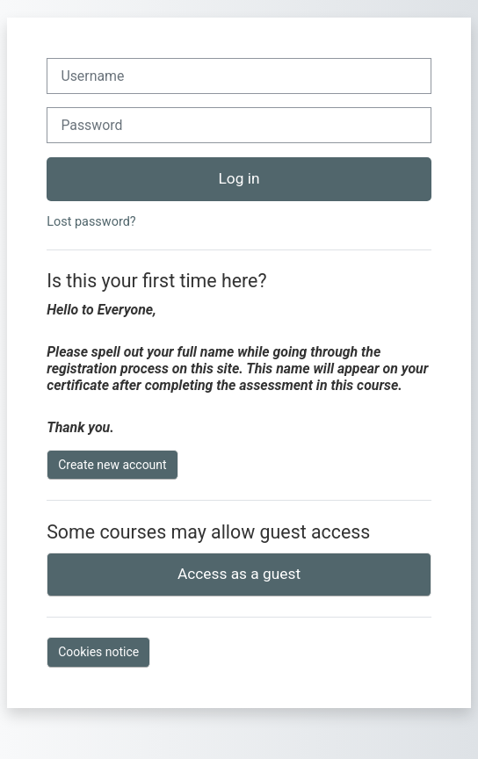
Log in (239, 178)
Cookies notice (98, 652)
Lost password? (91, 221)
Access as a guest (239, 573)
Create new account (112, 465)
